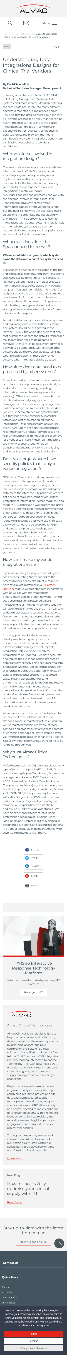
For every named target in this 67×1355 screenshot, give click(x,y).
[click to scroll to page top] (59, 1243)
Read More (14, 1202)
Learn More (14, 1158)
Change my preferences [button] (33, 1348)
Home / (7, 33)
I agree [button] (33, 1333)
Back (56, 47)
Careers (6, 1287)
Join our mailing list (34, 1242)
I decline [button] (33, 1341)
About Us (7, 1292)
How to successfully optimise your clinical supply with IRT (28, 1188)
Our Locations (9, 1297)
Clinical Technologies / (23, 33)
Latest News (8, 1302)
